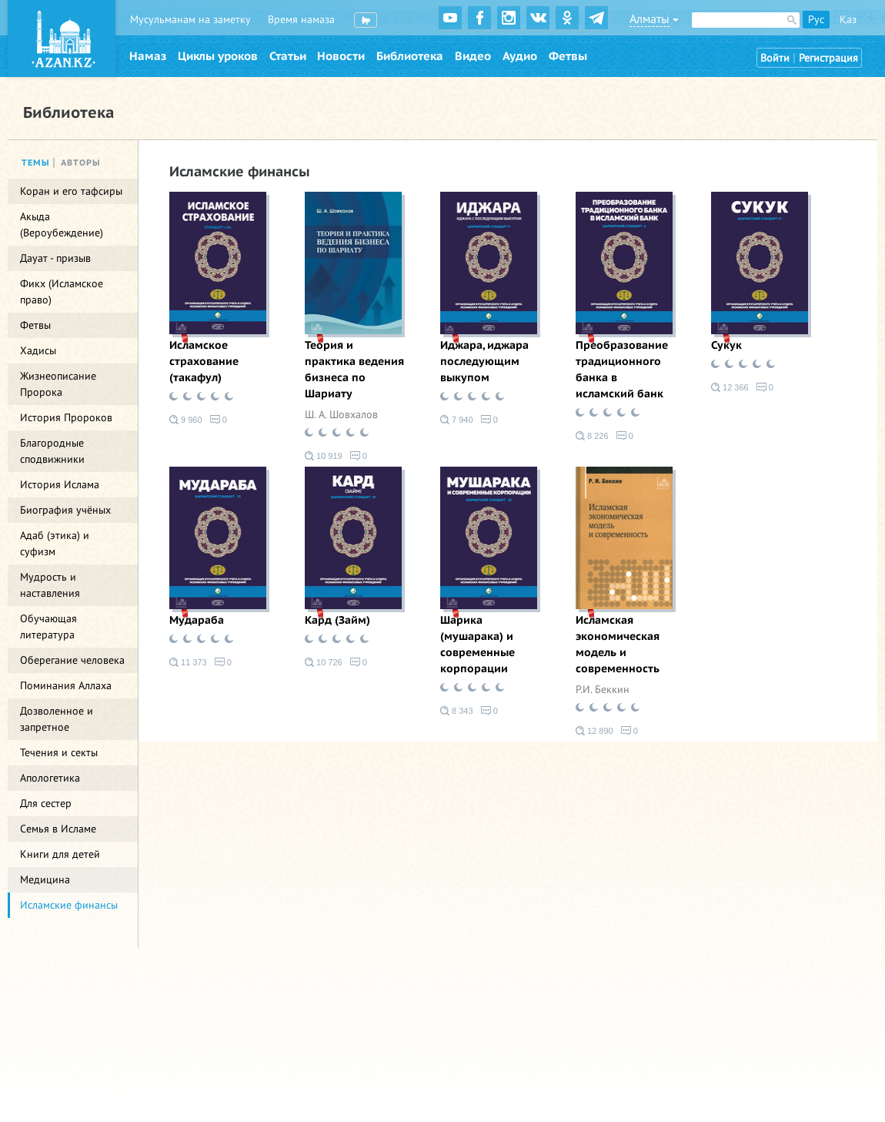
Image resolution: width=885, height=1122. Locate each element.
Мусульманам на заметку (190, 19)
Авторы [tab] (81, 163)
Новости (341, 56)
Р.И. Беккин (603, 689)
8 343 (456, 710)
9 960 (185, 419)
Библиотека (409, 56)
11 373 (188, 662)
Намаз (147, 56)
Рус (816, 19)
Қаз (848, 19)
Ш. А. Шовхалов (341, 414)
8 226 (592, 435)
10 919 (323, 456)
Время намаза (301, 19)
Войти (775, 58)
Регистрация (828, 58)
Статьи (287, 56)
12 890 (594, 730)
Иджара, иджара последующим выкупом (484, 361)
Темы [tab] (36, 163)
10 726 (323, 662)
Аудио (520, 56)
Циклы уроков (218, 56)
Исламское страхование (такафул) (204, 361)
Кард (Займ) (337, 620)
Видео (473, 56)
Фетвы (568, 56)
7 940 (456, 419)
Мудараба (196, 620)
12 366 (730, 387)
